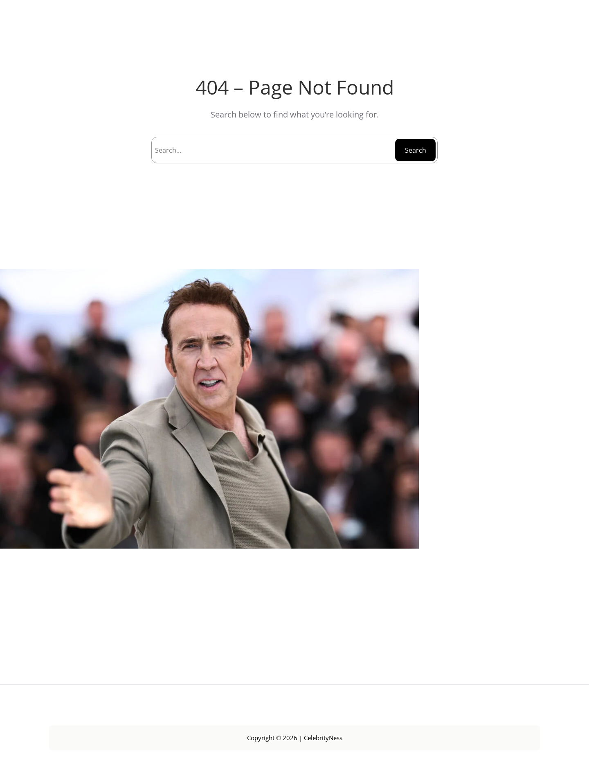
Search (415, 150)
